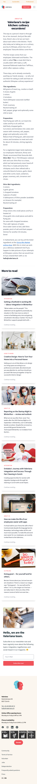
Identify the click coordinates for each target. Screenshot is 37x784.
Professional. (30, 2)
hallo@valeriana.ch (8, 708)
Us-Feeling (7, 571)
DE (2, 778)
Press (3, 774)
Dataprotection (7, 766)
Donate (18, 742)
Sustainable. (16, 2)
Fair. (4, 2)
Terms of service (7, 755)
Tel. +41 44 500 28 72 (8, 706)
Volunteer (5, 758)
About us (7, 408)
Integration (8, 299)
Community (5, 751)
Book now (26, 7)
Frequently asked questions (11, 770)
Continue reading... (10, 325)
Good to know (8, 354)
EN (6, 778)
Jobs (3, 762)
